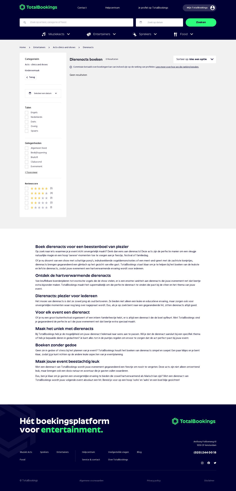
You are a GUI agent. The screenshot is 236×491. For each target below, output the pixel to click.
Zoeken (201, 22)
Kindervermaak (32, 70)
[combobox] (194, 59)
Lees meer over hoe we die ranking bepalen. (177, 67)
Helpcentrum (112, 8)
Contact (82, 8)
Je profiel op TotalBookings (153, 8)
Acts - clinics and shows (36, 65)
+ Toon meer (31, 172)
